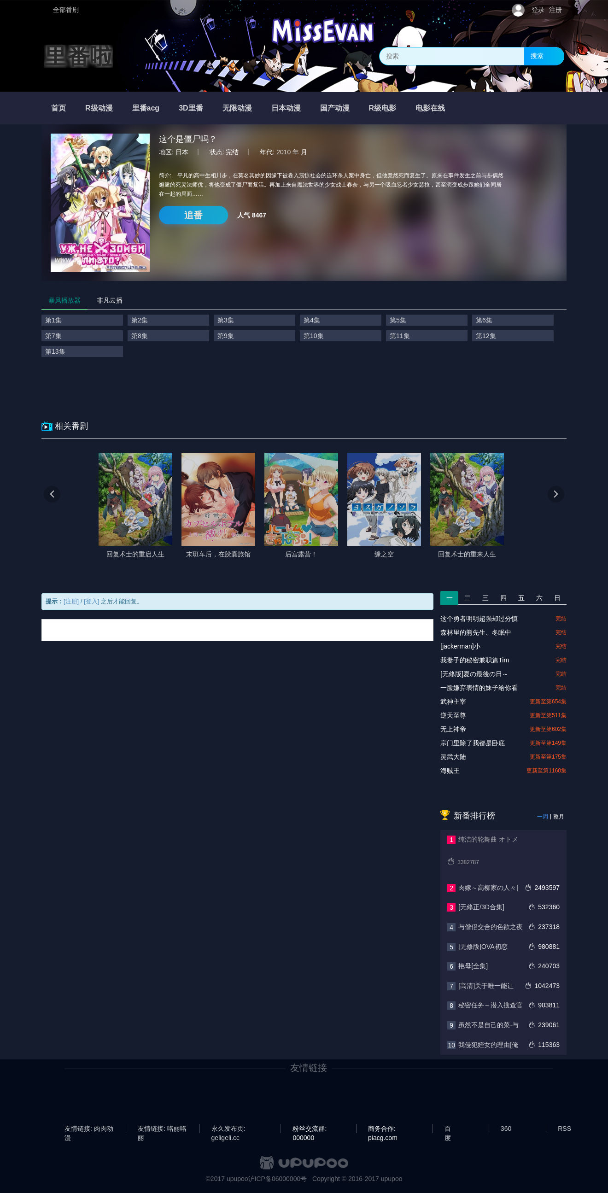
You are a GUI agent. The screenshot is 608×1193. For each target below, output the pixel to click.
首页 (58, 108)
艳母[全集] (473, 966)
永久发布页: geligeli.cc (228, 1129)
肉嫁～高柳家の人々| (488, 887)
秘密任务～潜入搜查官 (490, 1005)
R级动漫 (99, 108)
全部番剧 (66, 9)
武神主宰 (453, 701)
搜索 (537, 55)
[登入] (91, 601)
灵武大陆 (453, 756)
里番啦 (78, 56)
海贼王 (450, 770)
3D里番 (191, 108)
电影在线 (430, 108)
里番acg (146, 108)
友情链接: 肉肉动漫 (88, 1129)
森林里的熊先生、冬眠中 (475, 632)
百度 (447, 1129)
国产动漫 (335, 108)
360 (506, 1128)
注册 (555, 9)
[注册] (71, 601)
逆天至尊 (453, 715)
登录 (538, 9)
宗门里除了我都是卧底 (472, 743)
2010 (283, 152)
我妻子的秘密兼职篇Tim (474, 660)
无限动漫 (237, 108)
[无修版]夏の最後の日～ (474, 674)
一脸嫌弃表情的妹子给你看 (479, 687)
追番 (193, 215)
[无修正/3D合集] (481, 907)
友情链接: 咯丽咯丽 (162, 1129)
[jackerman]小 (460, 646)
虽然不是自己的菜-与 (488, 1025)
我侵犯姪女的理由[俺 (488, 1044)
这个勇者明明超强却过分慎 (479, 618)
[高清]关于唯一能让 (486, 985)
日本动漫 (286, 108)
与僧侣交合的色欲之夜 (490, 926)
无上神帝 (453, 729)
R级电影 (383, 108)
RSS (564, 1128)
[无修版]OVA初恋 (482, 946)
